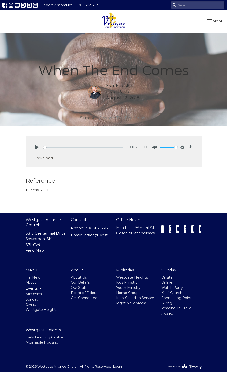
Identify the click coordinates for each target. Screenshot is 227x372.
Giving (31, 304)
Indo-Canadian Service (135, 298)
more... (167, 313)
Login (117, 366)
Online (166, 282)
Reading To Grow (176, 308)
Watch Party (172, 287)
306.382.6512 (88, 5)
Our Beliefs (80, 282)
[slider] (83, 147)
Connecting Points (177, 298)
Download (43, 158)
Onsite (167, 277)
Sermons (88, 118)
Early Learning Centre (44, 337)
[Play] (37, 147)
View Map (35, 250)
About (31, 282)
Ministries (34, 294)
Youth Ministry (128, 287)
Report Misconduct (57, 5)
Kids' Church (171, 293)
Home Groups (128, 293)
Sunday (32, 299)
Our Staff (78, 287)
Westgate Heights (41, 309)
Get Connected (84, 298)
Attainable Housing (42, 342)
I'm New (33, 277)
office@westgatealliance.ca (97, 235)
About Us (79, 277)
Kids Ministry (127, 282)
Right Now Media (131, 303)
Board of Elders (84, 293)
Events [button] (34, 288)
